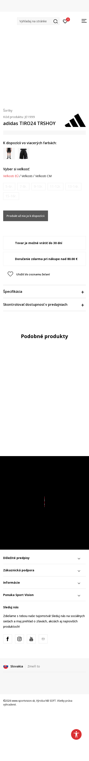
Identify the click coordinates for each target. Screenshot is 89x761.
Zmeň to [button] (33, 666)
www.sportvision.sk (23, 701)
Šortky (7, 110)
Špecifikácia (43, 291)
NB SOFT (50, 701)
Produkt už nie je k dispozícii (26, 216)
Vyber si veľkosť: (16, 169)
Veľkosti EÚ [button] (11, 176)
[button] (38, 21)
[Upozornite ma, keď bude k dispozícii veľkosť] (9, 186)
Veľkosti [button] (27, 176)
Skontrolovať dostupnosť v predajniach (43, 304)
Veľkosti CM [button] (43, 176)
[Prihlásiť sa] (65, 21)
